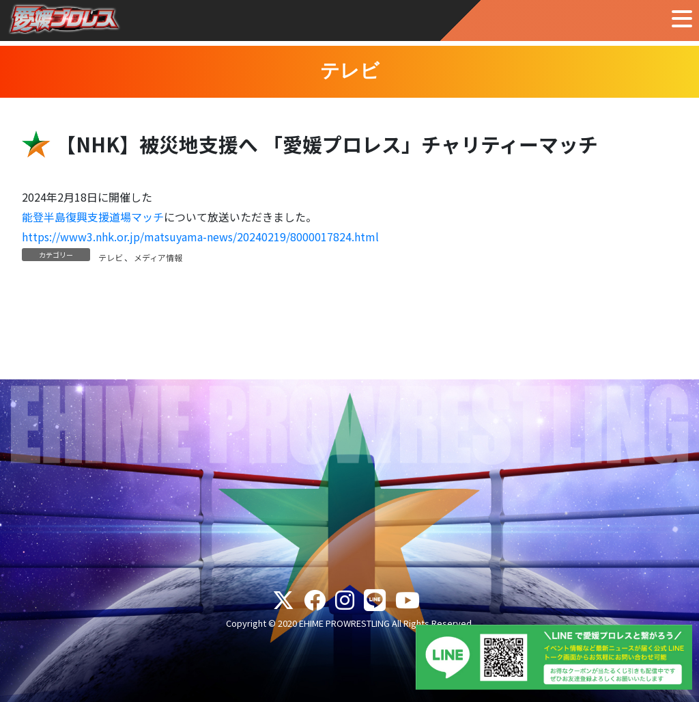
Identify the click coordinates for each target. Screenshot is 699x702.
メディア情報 (158, 257)
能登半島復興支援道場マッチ (93, 216)
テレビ (110, 257)
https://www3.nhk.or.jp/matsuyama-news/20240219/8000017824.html (200, 236)
